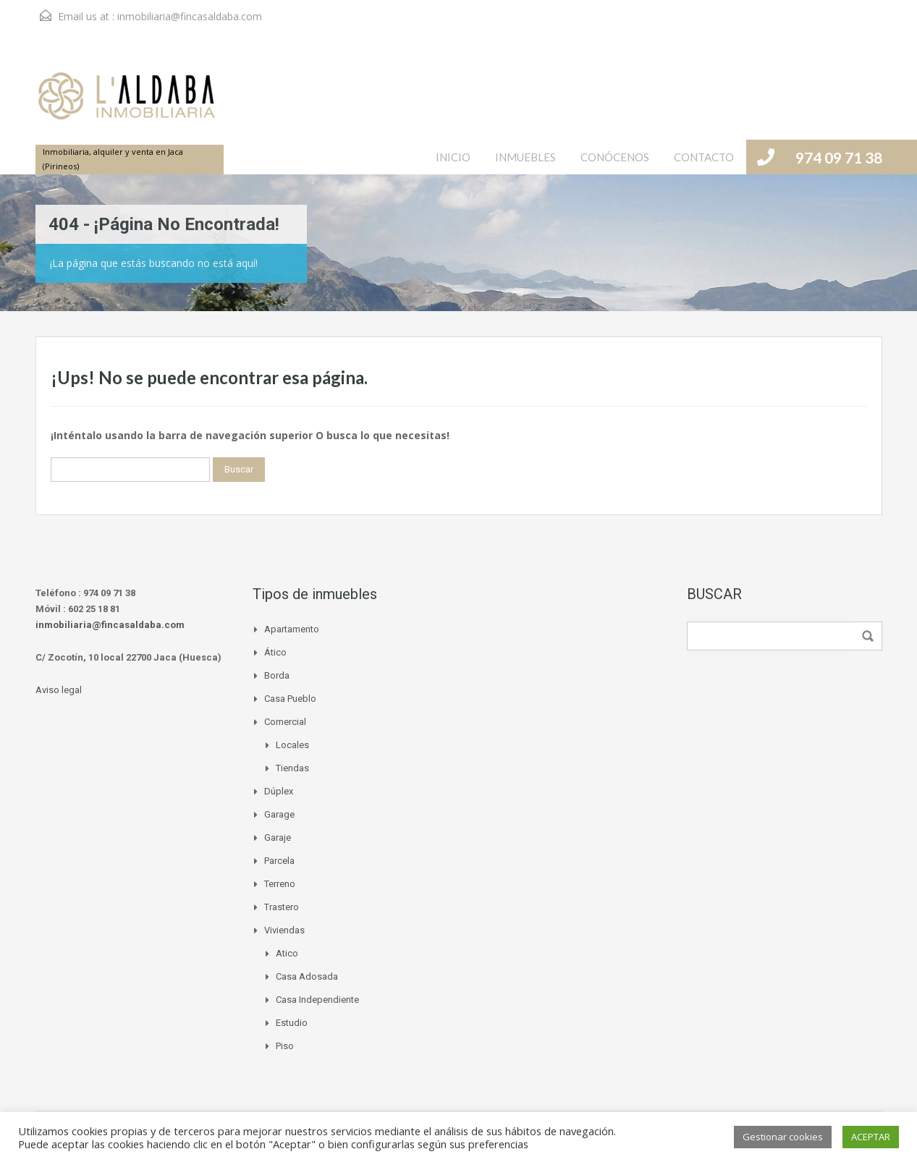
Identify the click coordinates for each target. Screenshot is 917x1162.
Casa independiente (317, 999)
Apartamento (291, 629)
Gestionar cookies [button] (783, 1136)
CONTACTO (704, 157)
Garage (279, 814)
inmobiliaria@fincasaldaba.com (189, 16)
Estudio (292, 1022)
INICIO (453, 157)
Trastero (281, 907)
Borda (277, 675)
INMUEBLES (525, 157)
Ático (275, 652)
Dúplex (278, 791)
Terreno (279, 883)
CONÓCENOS (614, 157)
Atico (287, 953)
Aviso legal (58, 689)
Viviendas (284, 930)
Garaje (277, 837)
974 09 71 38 (838, 157)
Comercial (285, 721)
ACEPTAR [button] (870, 1136)
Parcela (279, 860)
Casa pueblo (290, 698)
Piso (285, 1045)
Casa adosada (307, 976)
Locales (292, 744)
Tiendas (292, 768)
